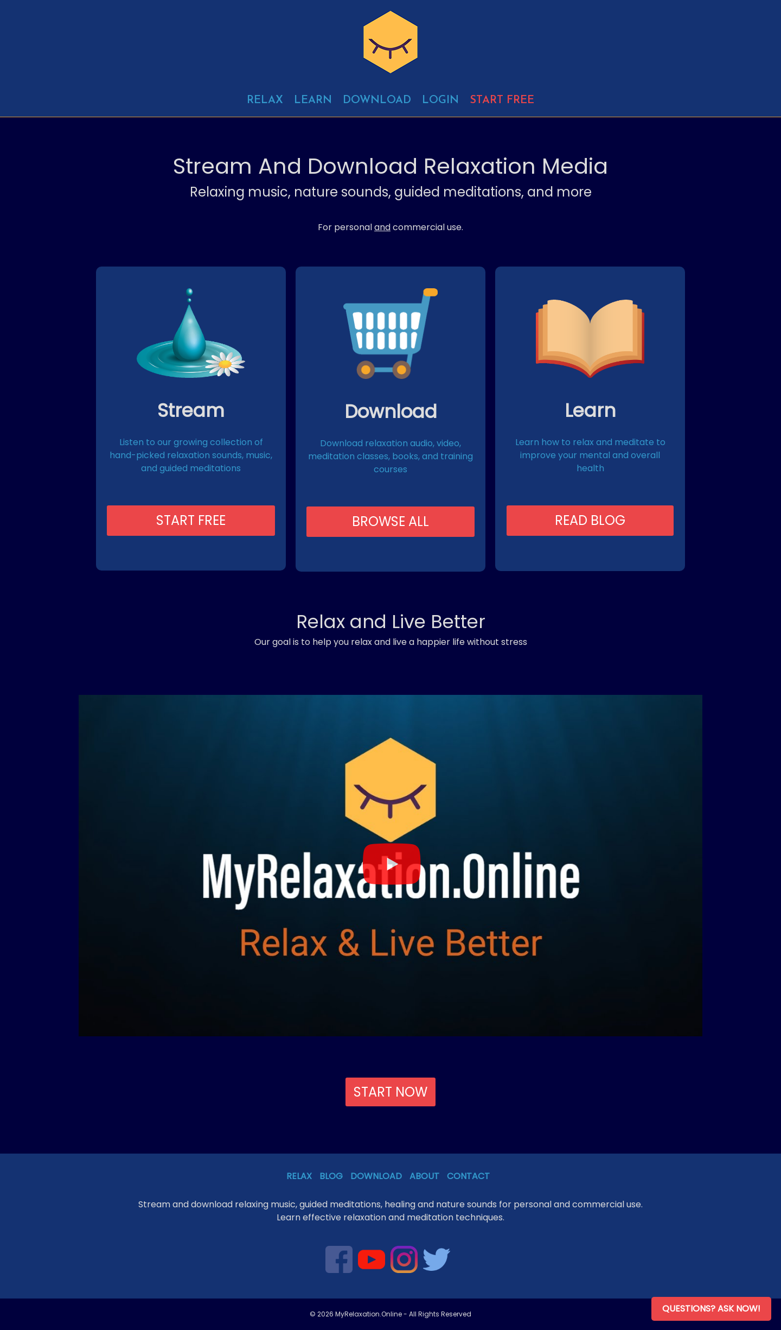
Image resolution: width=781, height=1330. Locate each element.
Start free (502, 100)
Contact (468, 1176)
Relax (265, 100)
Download (377, 100)
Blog (331, 1176)
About (424, 1176)
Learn (313, 100)
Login (440, 100)
